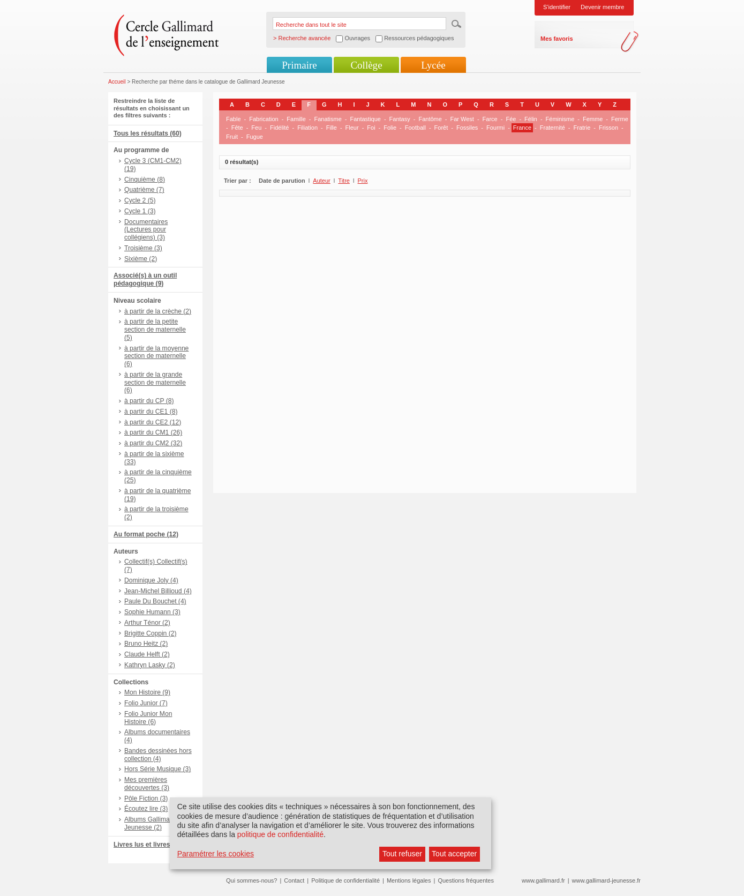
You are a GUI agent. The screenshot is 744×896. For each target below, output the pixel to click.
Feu (256, 127)
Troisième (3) (143, 248)
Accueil (117, 82)
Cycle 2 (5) (139, 200)
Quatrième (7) (144, 189)
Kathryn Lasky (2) (149, 665)
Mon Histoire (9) (147, 692)
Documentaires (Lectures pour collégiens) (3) (146, 230)
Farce (490, 119)
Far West (462, 119)
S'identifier (556, 7)
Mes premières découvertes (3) (146, 784)
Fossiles (467, 127)
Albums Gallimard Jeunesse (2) (149, 823)
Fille (331, 127)
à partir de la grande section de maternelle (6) (155, 382)
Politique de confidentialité (345, 880)
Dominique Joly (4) (151, 580)
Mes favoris (556, 38)
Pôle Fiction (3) (146, 798)
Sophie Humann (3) (152, 612)
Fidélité (279, 127)
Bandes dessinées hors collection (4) (158, 755)
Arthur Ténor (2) (147, 622)
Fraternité (552, 127)
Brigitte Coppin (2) (150, 633)
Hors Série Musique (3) (157, 769)
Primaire (299, 65)
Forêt (441, 127)
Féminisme (560, 119)
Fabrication (263, 119)
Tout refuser (402, 853)
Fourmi (495, 127)
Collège (366, 65)
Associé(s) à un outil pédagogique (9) (145, 279)
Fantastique (365, 119)
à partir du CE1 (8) (150, 411)
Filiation (307, 127)
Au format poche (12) (146, 534)
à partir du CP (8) (149, 401)
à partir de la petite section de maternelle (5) (155, 329)
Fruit (232, 136)
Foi (371, 127)
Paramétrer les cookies (215, 853)
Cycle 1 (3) (139, 211)
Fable (233, 119)
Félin (530, 119)
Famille (296, 119)
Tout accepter (454, 853)
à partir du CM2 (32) (153, 443)
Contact (294, 880)
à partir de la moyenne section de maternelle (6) (156, 356)
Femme (593, 119)
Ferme (619, 119)
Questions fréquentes (466, 880)
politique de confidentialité (280, 834)
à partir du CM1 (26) (153, 432)
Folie (390, 127)
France (522, 127)
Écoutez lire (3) (146, 808)
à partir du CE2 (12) (152, 422)
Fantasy (399, 119)
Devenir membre (602, 7)
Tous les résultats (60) (148, 133)
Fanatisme (327, 119)
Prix (363, 180)
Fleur (352, 127)
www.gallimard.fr (543, 880)
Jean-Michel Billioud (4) (158, 591)
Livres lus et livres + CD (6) (155, 844)
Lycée (433, 65)
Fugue (254, 136)
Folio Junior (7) (146, 703)
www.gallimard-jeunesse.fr (606, 880)
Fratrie (582, 127)
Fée (511, 119)
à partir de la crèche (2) (157, 311)
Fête (237, 127)
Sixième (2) (140, 259)
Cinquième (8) (144, 179)
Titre (344, 180)
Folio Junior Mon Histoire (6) (148, 718)
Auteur (321, 180)
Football (415, 127)
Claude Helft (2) (147, 654)
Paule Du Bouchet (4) (155, 601)
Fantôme (429, 119)
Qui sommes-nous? (251, 880)
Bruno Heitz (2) (146, 643)
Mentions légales (409, 880)
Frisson (608, 127)
